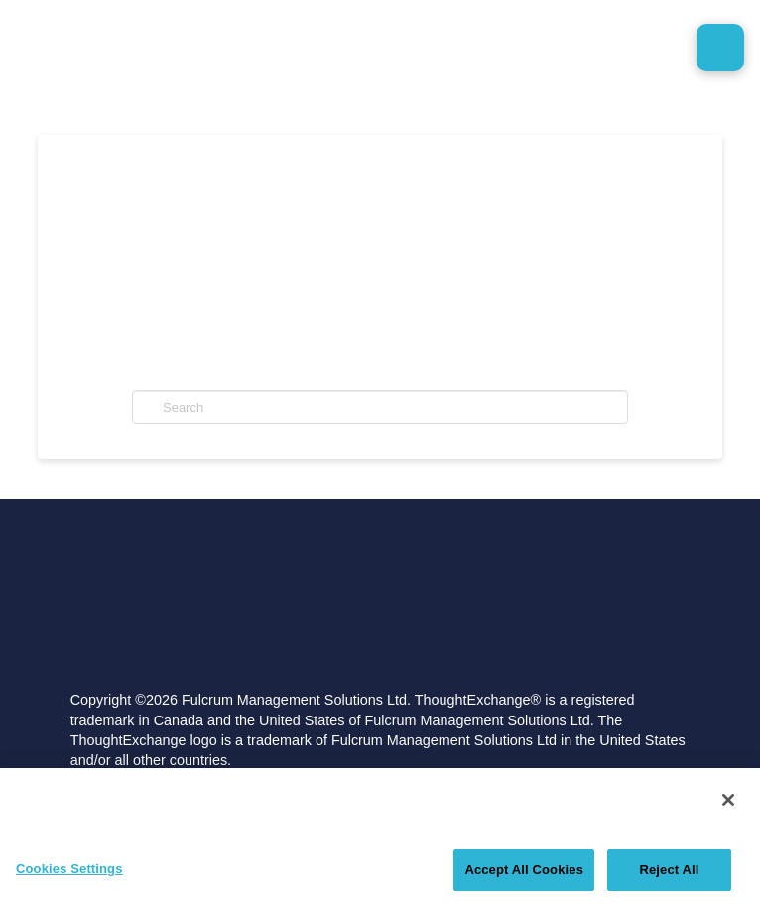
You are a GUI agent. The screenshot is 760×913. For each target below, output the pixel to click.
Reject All (668, 869)
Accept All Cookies (523, 869)
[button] (720, 47)
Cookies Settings (69, 868)
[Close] (728, 800)
